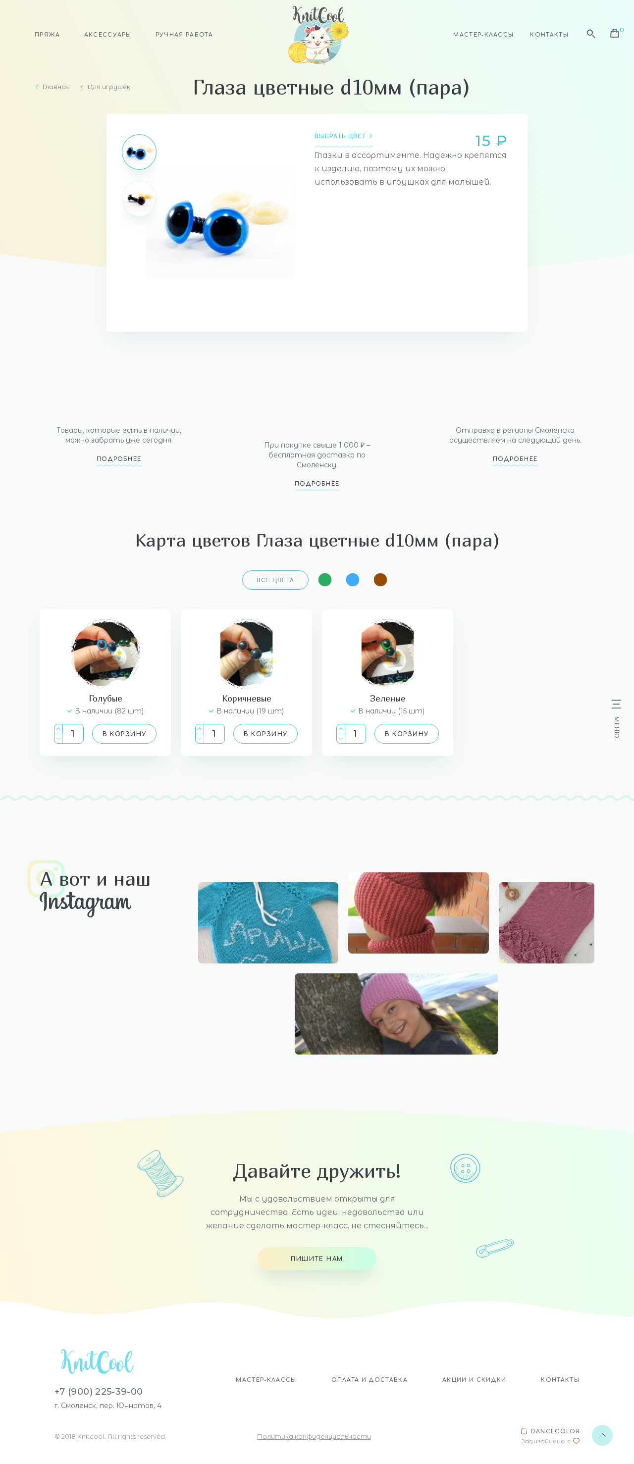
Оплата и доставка (369, 1380)
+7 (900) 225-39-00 (98, 1391)
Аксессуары (108, 35)
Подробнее (119, 459)
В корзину (125, 734)
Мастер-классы (483, 35)
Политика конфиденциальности (314, 1436)
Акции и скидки (474, 1380)
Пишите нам (317, 1259)
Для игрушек (109, 87)
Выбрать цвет (340, 137)
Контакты (549, 35)
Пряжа (47, 35)
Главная (56, 87)
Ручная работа (184, 35)
